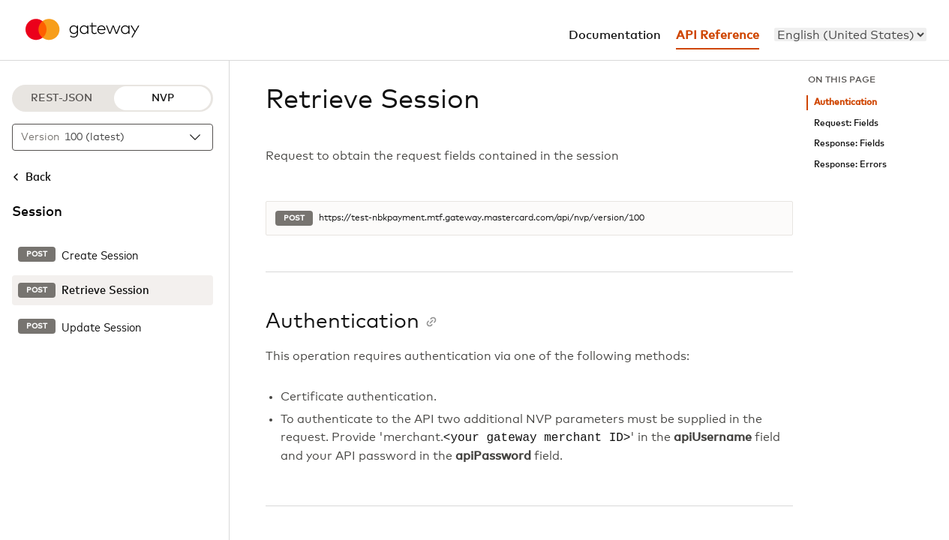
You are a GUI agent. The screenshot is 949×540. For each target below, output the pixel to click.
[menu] (850, 34)
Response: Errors (850, 165)
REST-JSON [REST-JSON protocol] (61, 98)
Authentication (845, 102)
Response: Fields (849, 143)
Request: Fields (846, 123)
